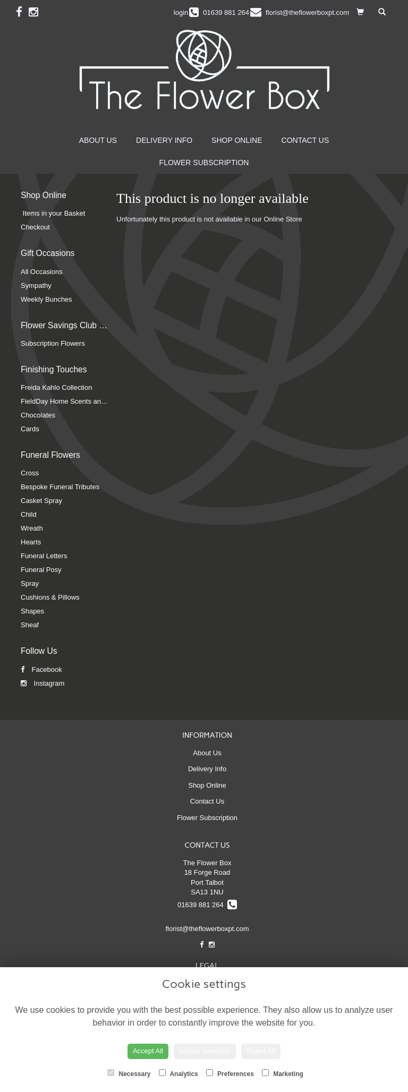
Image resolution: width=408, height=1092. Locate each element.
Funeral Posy (41, 570)
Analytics (178, 1073)
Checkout (35, 227)
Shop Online (236, 140)
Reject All (260, 1051)
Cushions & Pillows (50, 597)
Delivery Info (164, 140)
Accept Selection (205, 1051)
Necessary (128, 1073)
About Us (98, 140)
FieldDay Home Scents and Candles (76, 401)
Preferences (230, 1073)
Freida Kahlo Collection (56, 387)
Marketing (282, 1073)
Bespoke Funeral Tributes (60, 487)
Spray (30, 583)
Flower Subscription (204, 162)
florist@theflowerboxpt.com (207, 929)
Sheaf (30, 625)
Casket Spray (41, 501)
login (181, 12)
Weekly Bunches (46, 299)
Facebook (41, 669)
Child (29, 514)
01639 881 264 (207, 905)
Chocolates (38, 415)
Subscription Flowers (53, 343)
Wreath (32, 528)
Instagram (42, 683)
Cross (30, 473)
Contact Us (305, 140)
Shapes (32, 611)
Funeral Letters (44, 556)
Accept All (148, 1051)
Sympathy (36, 285)
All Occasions (42, 272)
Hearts (31, 542)
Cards (30, 429)
